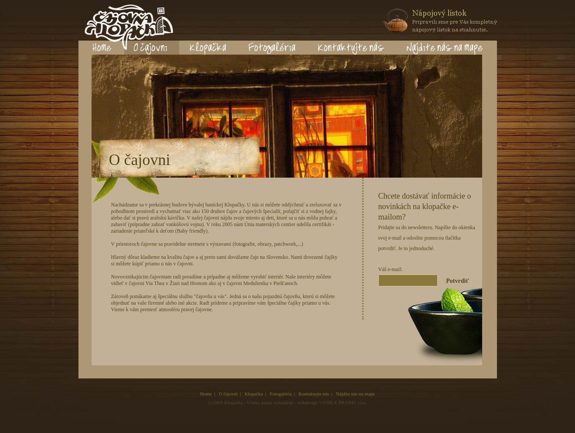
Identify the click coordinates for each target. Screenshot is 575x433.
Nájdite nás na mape (355, 393)
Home (206, 393)
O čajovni (228, 393)
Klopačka (254, 393)
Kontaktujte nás (314, 393)
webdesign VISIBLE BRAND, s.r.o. (332, 402)
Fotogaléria (281, 393)
